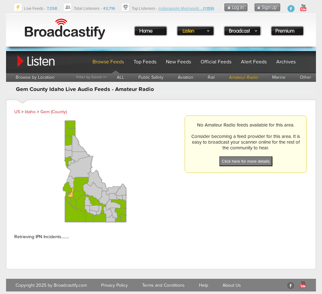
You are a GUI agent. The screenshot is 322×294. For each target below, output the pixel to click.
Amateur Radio (243, 77)
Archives (286, 62)
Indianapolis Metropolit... (186, 8)
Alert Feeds (254, 62)
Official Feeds (216, 62)
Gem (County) (53, 111)
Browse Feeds (108, 62)
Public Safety (150, 77)
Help (203, 285)
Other (305, 77)
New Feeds (178, 62)
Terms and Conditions (163, 285)
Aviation (185, 77)
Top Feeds (145, 62)
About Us (232, 285)
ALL (120, 77)
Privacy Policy (114, 285)
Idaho (30, 111)
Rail (211, 77)
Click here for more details (246, 161)
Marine (278, 77)
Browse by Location (35, 77)
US (17, 111)
